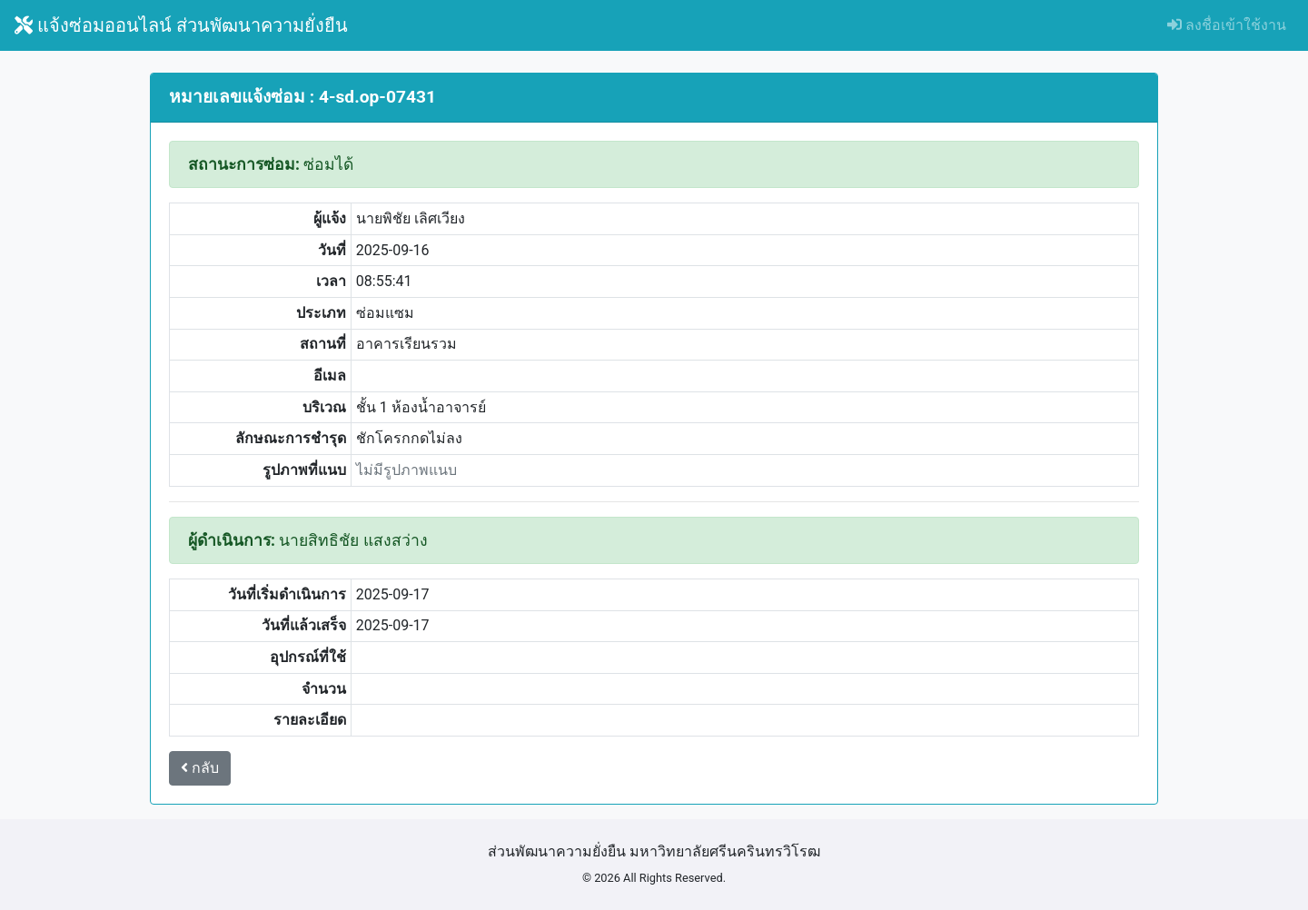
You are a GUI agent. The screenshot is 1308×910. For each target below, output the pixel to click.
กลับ (200, 767)
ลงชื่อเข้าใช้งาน (1226, 25)
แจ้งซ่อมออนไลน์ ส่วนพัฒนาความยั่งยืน (181, 25)
